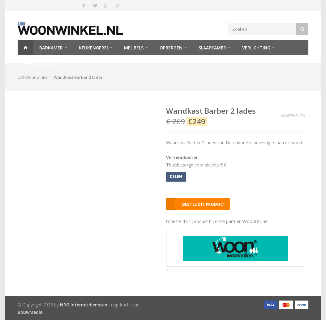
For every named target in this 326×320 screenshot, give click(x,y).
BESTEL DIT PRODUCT (203, 204)
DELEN (176, 176)
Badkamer (51, 48)
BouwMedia (30, 312)
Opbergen (171, 48)
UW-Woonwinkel (33, 77)
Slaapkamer (212, 48)
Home (25, 47)
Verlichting (256, 48)
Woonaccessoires (45, 63)
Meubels (134, 48)
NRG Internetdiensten (83, 305)
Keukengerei (93, 48)
